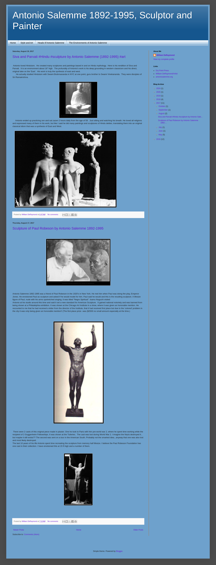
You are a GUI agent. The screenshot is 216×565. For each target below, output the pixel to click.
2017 (158, 103)
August (162, 113)
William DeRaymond (166, 55)
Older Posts (138, 530)
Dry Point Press (162, 70)
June (161, 131)
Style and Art (27, 43)
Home (13, 43)
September (163, 110)
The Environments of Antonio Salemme (88, 43)
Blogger (119, 551)
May (161, 135)
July (160, 127)
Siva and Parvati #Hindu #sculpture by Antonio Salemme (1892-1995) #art (69, 57)
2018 (158, 99)
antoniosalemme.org (164, 77)
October (162, 106)
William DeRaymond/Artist (166, 74)
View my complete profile (163, 59)
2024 (158, 88)
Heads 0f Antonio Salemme (51, 43)
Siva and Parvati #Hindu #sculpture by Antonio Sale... (180, 117)
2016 (158, 139)
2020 (158, 92)
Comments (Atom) (31, 534)
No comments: (53, 214)
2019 (158, 96)
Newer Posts (18, 530)
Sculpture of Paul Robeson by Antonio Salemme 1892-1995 (58, 228)
